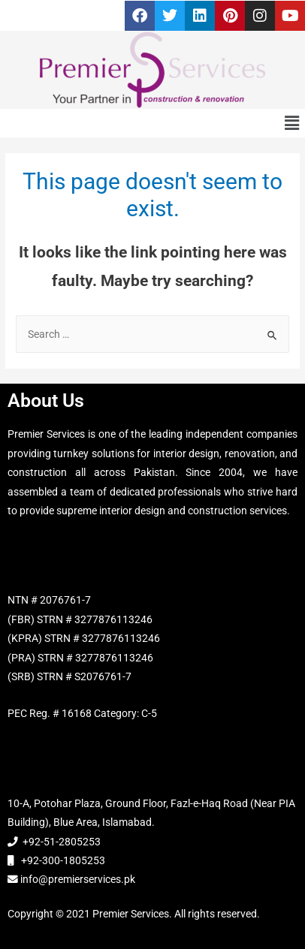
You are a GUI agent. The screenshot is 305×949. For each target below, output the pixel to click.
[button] (292, 123)
